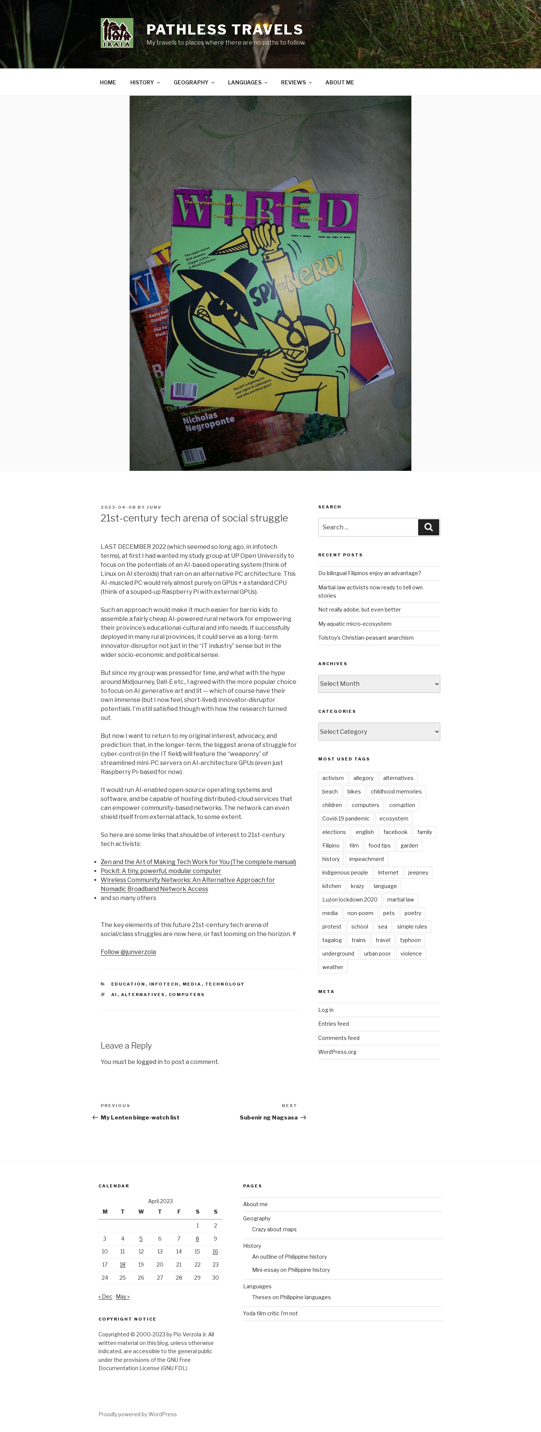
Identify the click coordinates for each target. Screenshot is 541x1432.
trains (359, 940)
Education (128, 984)
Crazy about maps (274, 1229)
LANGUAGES (248, 82)
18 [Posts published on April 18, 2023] (122, 1264)
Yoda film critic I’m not (270, 1313)
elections (334, 832)
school (359, 926)
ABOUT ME (339, 82)
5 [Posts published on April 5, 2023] (141, 1238)
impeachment (366, 859)
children (332, 805)
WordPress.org (337, 1052)
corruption (402, 805)
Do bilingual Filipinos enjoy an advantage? (369, 573)
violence (411, 953)
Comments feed (339, 1038)
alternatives (143, 994)
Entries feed (333, 1023)
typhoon (410, 940)
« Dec (105, 1296)
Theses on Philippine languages (291, 1297)
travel (383, 940)
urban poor (377, 953)
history (331, 859)
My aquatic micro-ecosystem (354, 624)
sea (382, 926)
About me (255, 1204)
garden (409, 845)
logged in (149, 1061)
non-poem (360, 913)
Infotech (164, 984)
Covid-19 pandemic (346, 818)
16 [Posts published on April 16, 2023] (215, 1251)
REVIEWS (297, 82)
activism (333, 778)
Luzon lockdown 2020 (350, 899)
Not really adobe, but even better (359, 609)
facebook (396, 832)
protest (332, 926)
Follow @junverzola (128, 952)
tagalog (332, 940)
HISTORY (145, 82)
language (385, 886)
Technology (225, 984)
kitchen (331, 886)
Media (192, 984)
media (330, 913)
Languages (257, 1286)
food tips (380, 845)
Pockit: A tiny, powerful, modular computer (161, 871)
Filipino (331, 845)
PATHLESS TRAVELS (225, 29)
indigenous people (345, 872)
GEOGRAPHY (195, 82)
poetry (413, 913)
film (354, 845)
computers (187, 994)
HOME (108, 82)
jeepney (418, 872)
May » (123, 1296)
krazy (357, 886)
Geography (256, 1218)
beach (330, 791)
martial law (400, 899)
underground (338, 953)
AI (114, 994)
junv (154, 507)
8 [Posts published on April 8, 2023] (197, 1238)
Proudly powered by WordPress (137, 1414)
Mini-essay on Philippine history (291, 1270)
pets (389, 913)
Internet (388, 872)
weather (332, 967)
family (424, 832)
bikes (354, 791)
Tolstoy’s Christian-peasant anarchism (366, 637)
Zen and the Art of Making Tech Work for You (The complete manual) (198, 862)
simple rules (412, 926)
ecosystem (393, 818)
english (365, 832)
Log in (326, 1010)
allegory (363, 778)
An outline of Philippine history (289, 1256)
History (252, 1246)
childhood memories (396, 791)
